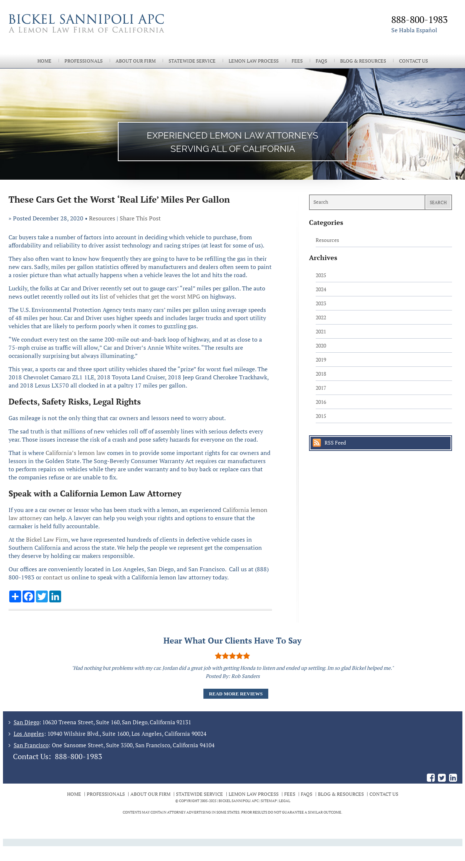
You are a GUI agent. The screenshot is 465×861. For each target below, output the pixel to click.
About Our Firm (136, 61)
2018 (321, 373)
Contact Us (413, 61)
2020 (321, 345)
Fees (297, 61)
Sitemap (269, 800)
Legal (284, 800)
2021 (321, 331)
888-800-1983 (78, 756)
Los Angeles (29, 733)
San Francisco (31, 745)
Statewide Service (192, 61)
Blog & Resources (363, 61)
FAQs (321, 61)
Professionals (83, 61)
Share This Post (140, 218)
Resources (102, 218)
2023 (321, 303)
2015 (321, 415)
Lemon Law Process (254, 61)
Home (44, 61)
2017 (321, 387)
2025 (321, 275)
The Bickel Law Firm (118, 32)
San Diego (26, 722)
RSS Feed (335, 442)
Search (438, 202)
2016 (321, 401)
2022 (321, 317)
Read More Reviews (236, 694)
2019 (321, 359)
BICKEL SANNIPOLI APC (239, 800)
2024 (321, 289)
